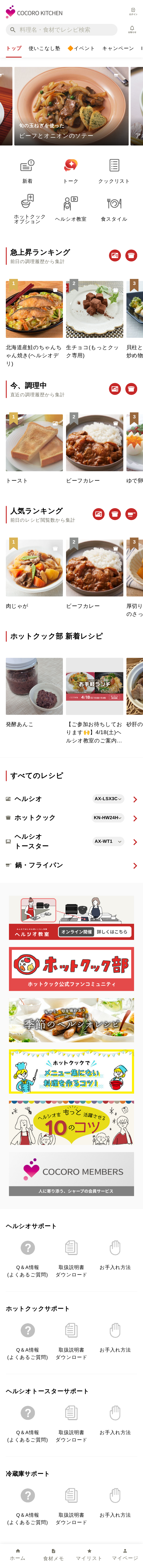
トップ (14, 50)
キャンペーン (119, 50)
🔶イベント (82, 50)
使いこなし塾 (45, 50)
